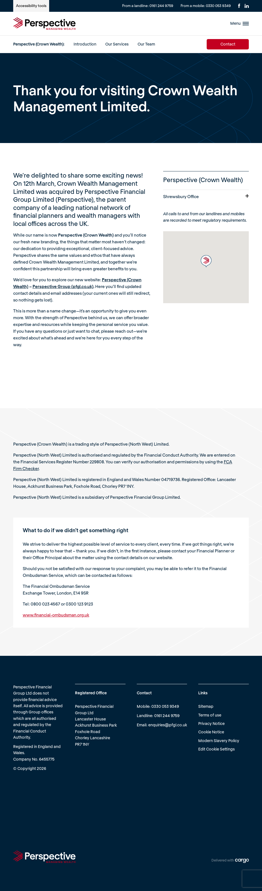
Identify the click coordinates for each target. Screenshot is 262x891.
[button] (206, 261)
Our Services (117, 44)
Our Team (146, 44)
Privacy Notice (211, 723)
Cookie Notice (211, 731)
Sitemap (205, 706)
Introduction (85, 44)
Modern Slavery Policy (218, 740)
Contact (227, 44)
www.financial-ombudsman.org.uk (56, 614)
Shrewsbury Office (206, 196)
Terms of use (209, 715)
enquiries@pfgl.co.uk (167, 724)
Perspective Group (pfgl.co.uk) (63, 286)
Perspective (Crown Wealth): (39, 44)
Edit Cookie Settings (216, 749)
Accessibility (31, 5)
